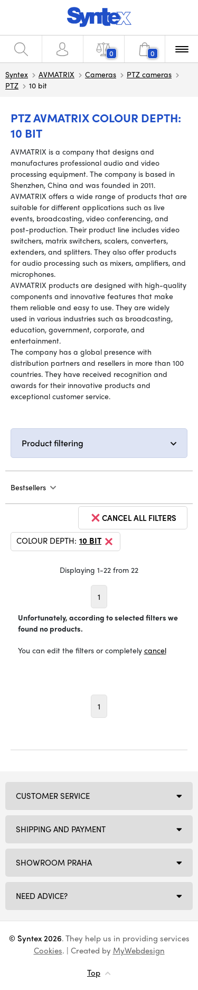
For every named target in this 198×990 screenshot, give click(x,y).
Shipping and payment (61, 829)
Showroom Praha (54, 862)
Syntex (16, 74)
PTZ (11, 85)
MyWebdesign (139, 950)
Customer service (53, 796)
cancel (155, 650)
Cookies (48, 950)
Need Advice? (42, 896)
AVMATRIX (56, 74)
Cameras (100, 74)
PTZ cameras (149, 74)
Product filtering (52, 443)
